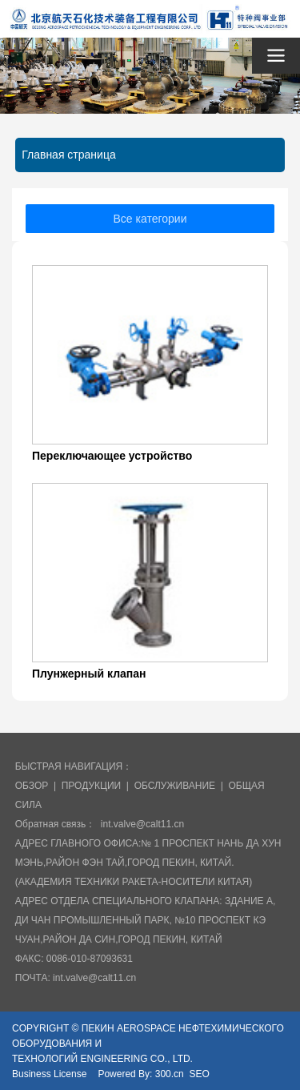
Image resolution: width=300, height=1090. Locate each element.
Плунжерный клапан (89, 673)
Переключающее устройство (112, 455)
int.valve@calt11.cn (142, 824)
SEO (199, 1074)
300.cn (169, 1074)
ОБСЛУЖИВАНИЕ (174, 785)
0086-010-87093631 (89, 958)
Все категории (150, 218)
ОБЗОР (32, 785)
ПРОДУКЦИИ (91, 785)
